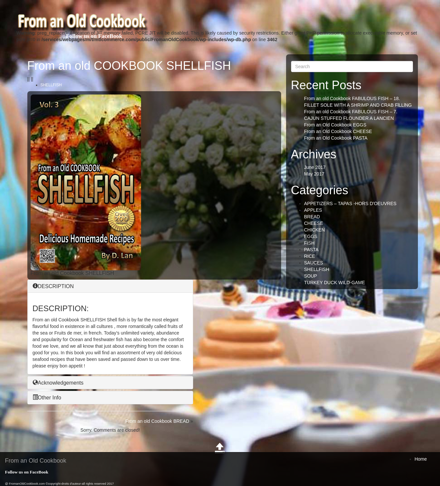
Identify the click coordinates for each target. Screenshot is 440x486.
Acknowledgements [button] (58, 383)
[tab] (110, 286)
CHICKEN (314, 229)
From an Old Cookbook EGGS (335, 124)
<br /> (165, 135)
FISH (309, 243)
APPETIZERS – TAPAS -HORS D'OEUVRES (350, 203)
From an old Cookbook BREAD (157, 421)
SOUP (310, 276)
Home (421, 459)
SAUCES (313, 262)
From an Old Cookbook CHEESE (338, 131)
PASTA (311, 249)
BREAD (312, 216)
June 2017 (315, 167)
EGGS (310, 236)
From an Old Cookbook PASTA (335, 138)
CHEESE (313, 223)
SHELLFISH (51, 85)
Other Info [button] (47, 397)
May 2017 (314, 173)
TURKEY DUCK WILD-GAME (334, 282)
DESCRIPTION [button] (53, 286)
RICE (309, 256)
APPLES (313, 210)
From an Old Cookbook (35, 460)
